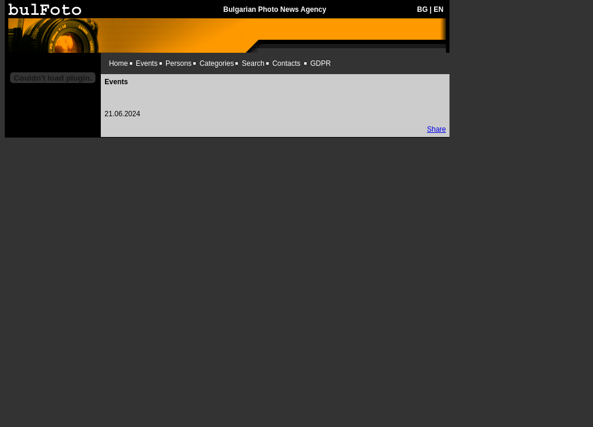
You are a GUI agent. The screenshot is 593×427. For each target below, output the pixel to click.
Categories (216, 63)
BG (422, 9)
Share (436, 129)
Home (118, 63)
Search (253, 63)
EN (438, 9)
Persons (178, 63)
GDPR (320, 63)
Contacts (286, 63)
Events (147, 63)
